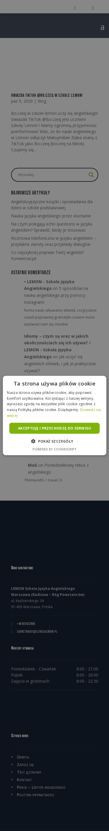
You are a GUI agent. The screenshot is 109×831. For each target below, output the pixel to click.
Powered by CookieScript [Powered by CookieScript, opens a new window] (54, 449)
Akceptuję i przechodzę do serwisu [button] (54, 427)
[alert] (54, 415)
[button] (54, 441)
